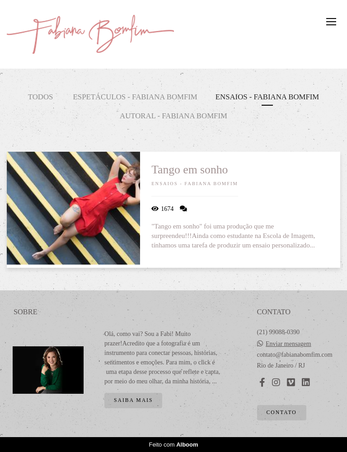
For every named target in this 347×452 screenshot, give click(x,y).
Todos (40, 97)
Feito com (173, 444)
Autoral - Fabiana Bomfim (173, 116)
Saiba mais (133, 400)
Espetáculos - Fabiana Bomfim (135, 97)
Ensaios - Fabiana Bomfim (267, 97)
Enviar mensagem (288, 344)
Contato (282, 412)
